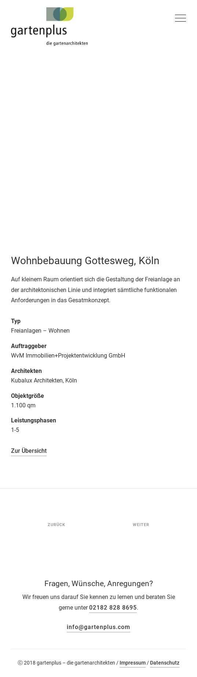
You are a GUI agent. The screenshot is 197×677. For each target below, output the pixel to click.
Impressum (133, 663)
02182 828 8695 (113, 607)
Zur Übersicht (29, 450)
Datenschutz (164, 663)
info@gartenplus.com (98, 627)
